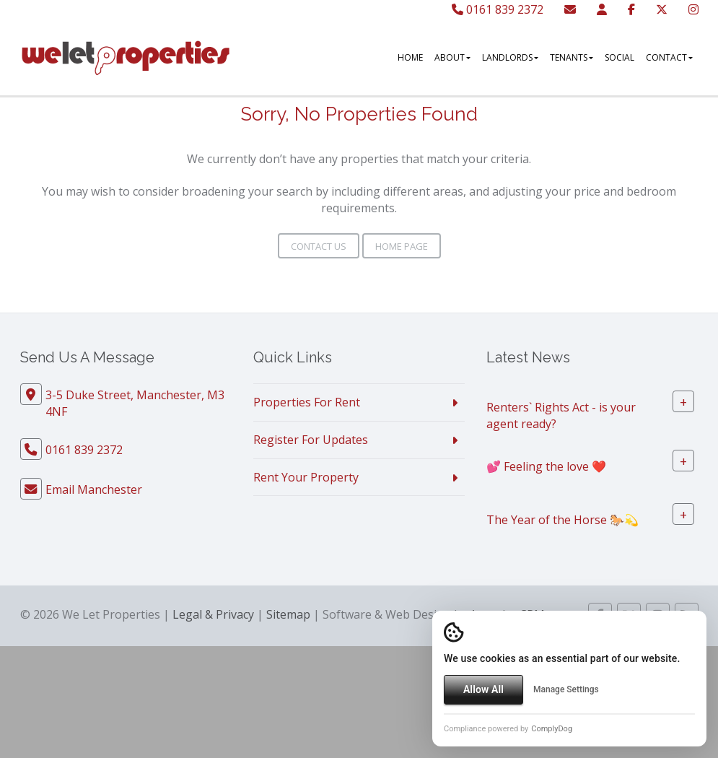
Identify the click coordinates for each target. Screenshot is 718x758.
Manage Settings (566, 689)
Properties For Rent (306, 402)
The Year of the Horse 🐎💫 (562, 519)
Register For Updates (310, 440)
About (452, 57)
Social (619, 57)
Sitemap (288, 614)
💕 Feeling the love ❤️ (546, 466)
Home (410, 57)
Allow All (483, 689)
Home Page (395, 246)
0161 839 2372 (497, 9)
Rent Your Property (306, 477)
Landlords (510, 57)
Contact (669, 57)
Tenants (571, 57)
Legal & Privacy (213, 614)
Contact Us (313, 246)
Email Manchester (93, 489)
